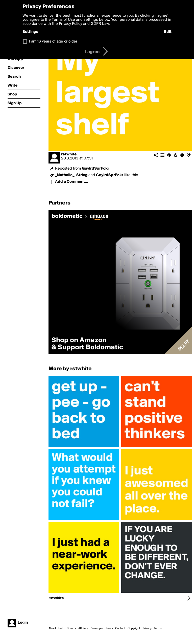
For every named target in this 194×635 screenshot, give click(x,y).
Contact (120, 628)
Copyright (134, 628)
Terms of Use (63, 20)
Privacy (147, 628)
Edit (168, 32)
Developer (96, 628)
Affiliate (83, 628)
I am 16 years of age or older (53, 41)
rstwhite (69, 154)
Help (61, 628)
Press (109, 628)
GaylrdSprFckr (95, 169)
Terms (158, 628)
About (52, 628)
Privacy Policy (70, 24)
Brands (71, 628)
